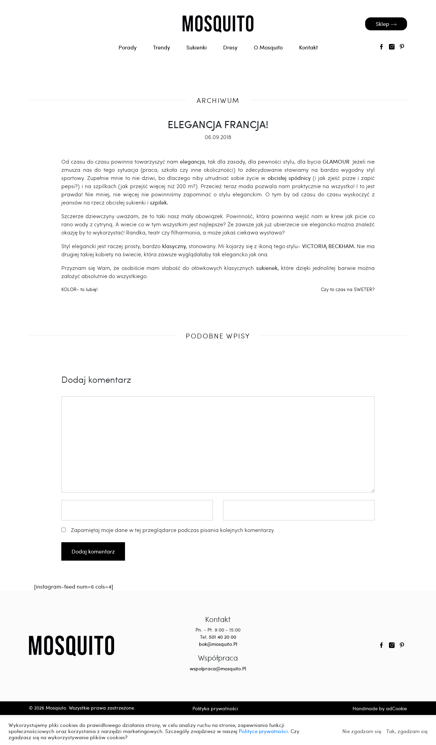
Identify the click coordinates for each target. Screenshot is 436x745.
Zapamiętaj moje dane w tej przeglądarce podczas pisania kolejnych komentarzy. (173, 529)
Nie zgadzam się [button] (361, 731)
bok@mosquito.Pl (218, 644)
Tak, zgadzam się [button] (406, 731)
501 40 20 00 (222, 637)
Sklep (386, 23)
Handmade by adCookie (380, 708)
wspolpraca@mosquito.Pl (218, 668)
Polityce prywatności (263, 731)
